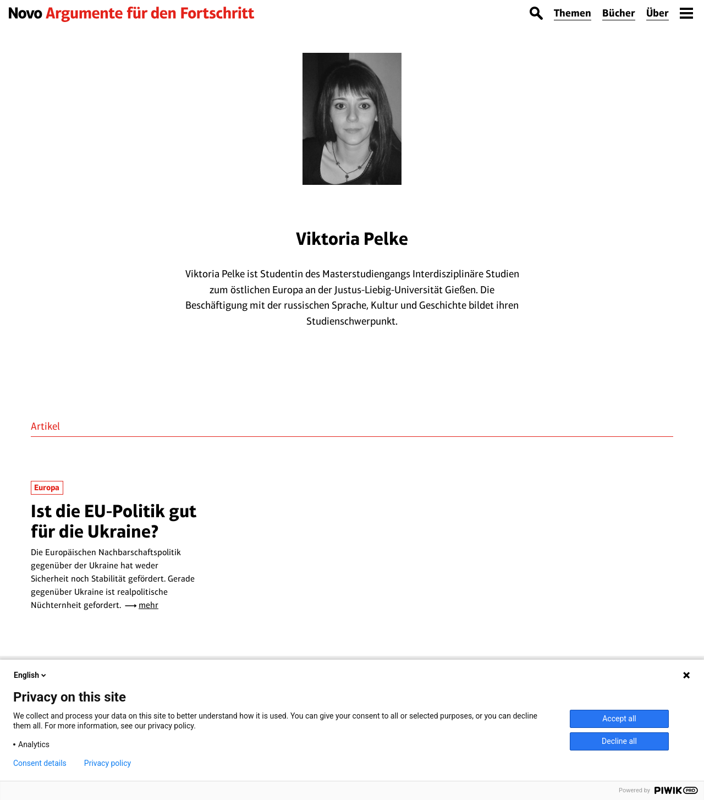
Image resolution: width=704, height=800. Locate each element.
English (31, 675)
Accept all (619, 718)
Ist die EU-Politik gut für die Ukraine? (113, 520)
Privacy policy (107, 763)
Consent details (40, 763)
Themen (572, 13)
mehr (148, 605)
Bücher (618, 13)
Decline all (619, 741)
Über (657, 13)
